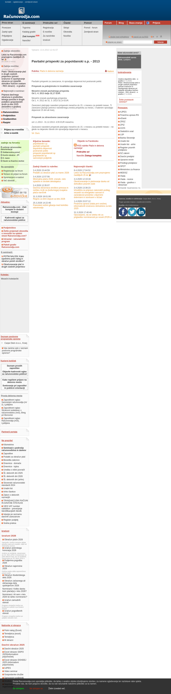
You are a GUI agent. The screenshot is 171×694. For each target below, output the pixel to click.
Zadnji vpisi (7, 32)
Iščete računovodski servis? (128, 53)
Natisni (110, 71)
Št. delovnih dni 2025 (12, 473)
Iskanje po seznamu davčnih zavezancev (12, 515)
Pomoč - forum (90, 28)
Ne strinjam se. (36, 688)
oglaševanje (18, 2)
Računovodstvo (9, 112)
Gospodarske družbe (12, 674)
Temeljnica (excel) (11, 633)
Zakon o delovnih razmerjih (10, 496)
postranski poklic (40, 151)
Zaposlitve (7, 453)
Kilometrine (8, 444)
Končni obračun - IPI (11, 155)
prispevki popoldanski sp (44, 153)
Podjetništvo (8, 115)
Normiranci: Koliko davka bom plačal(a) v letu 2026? (14, 590)
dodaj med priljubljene (119, 37)
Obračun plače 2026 (12, 539)
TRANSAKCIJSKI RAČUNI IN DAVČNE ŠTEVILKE (15, 501)
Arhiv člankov (9, 491)
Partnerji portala (9, 432)
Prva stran (7, 22)
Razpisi (5, 122)
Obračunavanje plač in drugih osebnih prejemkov (13, 265)
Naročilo (89, 155)
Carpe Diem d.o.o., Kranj (14, 343)
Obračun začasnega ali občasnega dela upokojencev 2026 (13, 583)
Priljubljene (7, 36)
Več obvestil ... (9, 180)
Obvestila (67, 32)
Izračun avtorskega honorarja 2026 (12, 549)
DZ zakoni (123, 153)
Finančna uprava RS (128, 115)
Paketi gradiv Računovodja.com (10, 246)
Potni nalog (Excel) (12, 630)
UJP (121, 134)
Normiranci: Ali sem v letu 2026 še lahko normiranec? (14, 595)
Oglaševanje (7, 40)
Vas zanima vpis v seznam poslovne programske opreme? (15, 350)
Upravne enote (126, 160)
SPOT (122, 166)
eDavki (122, 118)
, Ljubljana (127, 58)
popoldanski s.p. (40, 143)
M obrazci (7, 640)
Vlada (121, 176)
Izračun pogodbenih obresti (12, 612)
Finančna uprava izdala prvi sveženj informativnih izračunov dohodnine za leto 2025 (93, 206)
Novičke (67, 36)
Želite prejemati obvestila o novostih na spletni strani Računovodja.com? (15, 233)
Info (126, 205)
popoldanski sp (40, 155)
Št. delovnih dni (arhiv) (13, 479)
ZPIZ (121, 125)
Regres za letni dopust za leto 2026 (49, 199)
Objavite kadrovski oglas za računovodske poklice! (14, 372)
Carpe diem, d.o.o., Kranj (152, 199)
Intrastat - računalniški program (13, 240)
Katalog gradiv (29, 32)
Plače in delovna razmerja (51, 71)
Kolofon (148, 202)
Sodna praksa (9, 523)
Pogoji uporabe (124, 202)
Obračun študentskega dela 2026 (13, 576)
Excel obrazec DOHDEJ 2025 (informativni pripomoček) (14, 662)
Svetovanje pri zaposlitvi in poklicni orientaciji (15, 386)
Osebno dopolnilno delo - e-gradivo (128, 80)
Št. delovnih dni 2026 (12, 476)
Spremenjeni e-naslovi (13, 177)
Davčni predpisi (126, 156)
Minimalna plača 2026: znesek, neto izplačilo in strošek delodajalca (49, 180)
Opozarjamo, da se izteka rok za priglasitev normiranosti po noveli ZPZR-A (93, 216)
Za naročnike (49, 36)
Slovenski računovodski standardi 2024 (13, 484)
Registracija (48, 28)
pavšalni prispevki (41, 146)
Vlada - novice (125, 179)
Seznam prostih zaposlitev (14, 367)
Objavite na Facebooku (87, 141)
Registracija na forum (12, 171)
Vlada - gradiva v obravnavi (126, 183)
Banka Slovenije (126, 138)
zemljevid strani (31, 2)
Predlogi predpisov (127, 163)
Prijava (154, 23)
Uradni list (7, 488)
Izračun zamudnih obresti (11, 601)
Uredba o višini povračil (13, 470)
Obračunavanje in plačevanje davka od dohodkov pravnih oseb (91, 182)
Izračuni (46, 40)
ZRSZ (122, 121)
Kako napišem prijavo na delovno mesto (14, 381)
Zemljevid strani (91, 32)
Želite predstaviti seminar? (126, 101)
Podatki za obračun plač (13, 457)
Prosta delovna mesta (11, 396)
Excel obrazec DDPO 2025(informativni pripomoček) (13, 654)
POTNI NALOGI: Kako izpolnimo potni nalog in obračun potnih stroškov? (13, 258)
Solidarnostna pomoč (11, 152)
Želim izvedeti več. (56, 688)
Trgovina (26, 28)
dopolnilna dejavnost (42, 148)
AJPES (6, 668)
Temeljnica (8, 637)
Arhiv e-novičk (11, 133)
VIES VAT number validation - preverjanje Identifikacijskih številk (12, 508)
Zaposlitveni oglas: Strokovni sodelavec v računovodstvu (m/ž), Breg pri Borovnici (14, 411)
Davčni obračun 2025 (13, 648)
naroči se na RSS (140, 37)
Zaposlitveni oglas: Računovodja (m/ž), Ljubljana (11, 420)
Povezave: (123, 108)
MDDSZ (122, 173)
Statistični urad (126, 131)
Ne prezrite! (7, 440)
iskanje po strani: (114, 42)
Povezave (6, 28)
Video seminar (9, 671)
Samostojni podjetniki (13, 678)
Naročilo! (26, 40)
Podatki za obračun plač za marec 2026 (51, 173)
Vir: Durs (36, 133)
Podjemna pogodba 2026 (12, 561)
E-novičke (47, 32)
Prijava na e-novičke (14, 129)
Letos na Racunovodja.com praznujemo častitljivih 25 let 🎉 (14, 57)
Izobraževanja (124, 72)
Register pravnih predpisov (126, 148)
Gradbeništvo (8, 119)
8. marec (6, 158)
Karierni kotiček (8, 361)
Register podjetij (10, 520)
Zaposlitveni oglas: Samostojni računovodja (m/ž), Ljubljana (14, 402)
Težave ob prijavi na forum (14, 174)
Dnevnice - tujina (10, 466)
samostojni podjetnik (42, 158)
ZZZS (121, 128)
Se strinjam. (18, 688)
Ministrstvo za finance (129, 169)
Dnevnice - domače (11, 463)
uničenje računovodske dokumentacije (11, 148)
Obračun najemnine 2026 (12, 567)
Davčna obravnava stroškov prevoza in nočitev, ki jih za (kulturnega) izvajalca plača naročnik (50, 190)
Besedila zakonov (10, 460)
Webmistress (134, 205)
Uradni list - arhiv (126, 144)
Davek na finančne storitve (13, 161)
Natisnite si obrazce (11, 625)
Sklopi (66, 28)
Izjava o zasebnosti (137, 202)
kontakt (8, 2)
